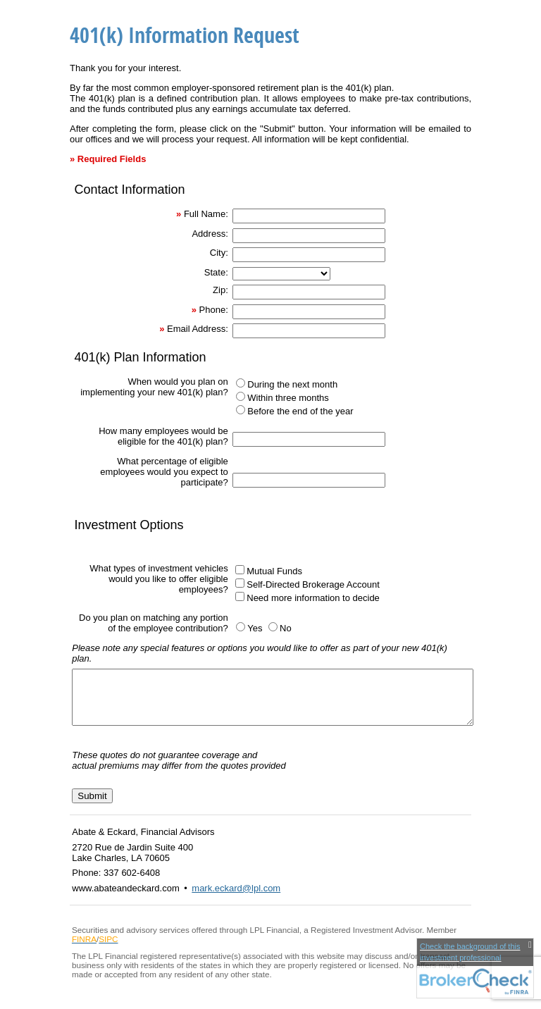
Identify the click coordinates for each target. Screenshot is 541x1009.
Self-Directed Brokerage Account (313, 584)
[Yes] (240, 626)
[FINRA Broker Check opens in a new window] (475, 968)
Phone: (213, 309)
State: (216, 272)
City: (219, 252)
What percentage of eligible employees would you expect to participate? (164, 472)
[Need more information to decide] (239, 596)
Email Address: (197, 328)
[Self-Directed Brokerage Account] (239, 583)
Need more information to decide (313, 598)
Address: (210, 233)
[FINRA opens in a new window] (84, 949)
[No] (273, 626)
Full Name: (206, 214)
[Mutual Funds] (239, 569)
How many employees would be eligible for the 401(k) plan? (163, 436)
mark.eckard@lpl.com (236, 898)
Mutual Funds (274, 571)
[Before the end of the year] (240, 409)
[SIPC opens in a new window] (108, 949)
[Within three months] (240, 396)
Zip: (220, 290)
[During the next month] (240, 383)
